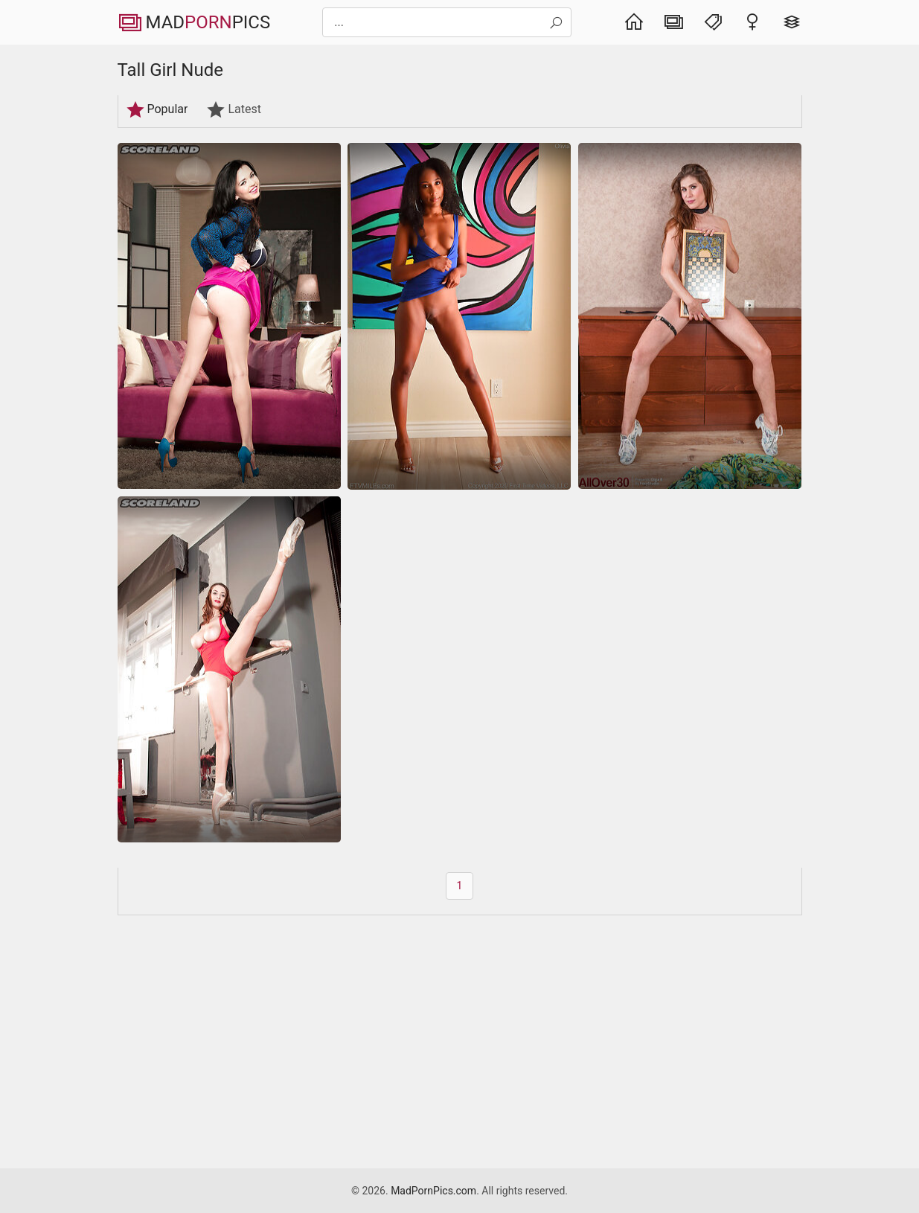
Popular (157, 109)
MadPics (194, 22)
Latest (233, 109)
